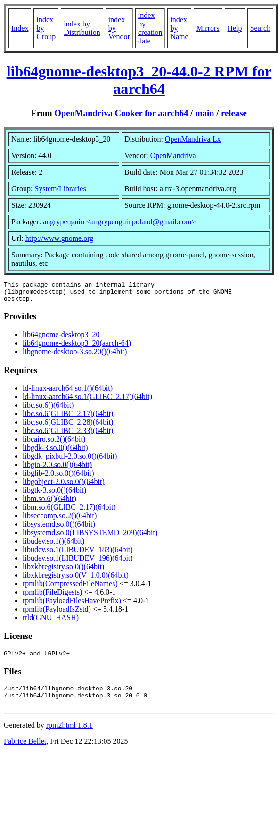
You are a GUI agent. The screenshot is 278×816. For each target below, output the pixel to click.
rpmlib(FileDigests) (52, 596)
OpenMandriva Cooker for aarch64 (121, 113)
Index (19, 28)
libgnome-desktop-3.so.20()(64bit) (75, 356)
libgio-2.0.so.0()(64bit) (57, 469)
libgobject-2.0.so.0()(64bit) (64, 486)
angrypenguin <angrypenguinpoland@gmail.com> (119, 222)
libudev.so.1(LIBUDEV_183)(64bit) (78, 554)
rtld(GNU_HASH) (51, 622)
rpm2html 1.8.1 (69, 735)
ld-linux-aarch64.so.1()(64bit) (68, 392)
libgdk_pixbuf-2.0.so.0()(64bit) (70, 460)
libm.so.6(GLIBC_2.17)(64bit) (69, 511)
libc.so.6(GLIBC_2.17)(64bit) (68, 418)
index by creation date (150, 28)
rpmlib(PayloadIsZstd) (57, 613)
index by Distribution (82, 28)
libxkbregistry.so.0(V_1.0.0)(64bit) (76, 579)
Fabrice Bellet (25, 751)
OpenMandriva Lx (193, 139)
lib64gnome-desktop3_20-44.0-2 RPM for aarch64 (139, 80)
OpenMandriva (173, 156)
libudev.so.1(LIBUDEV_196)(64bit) (78, 562)
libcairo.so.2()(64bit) (54, 443)
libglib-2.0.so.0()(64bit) (58, 477)
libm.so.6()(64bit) (49, 503)
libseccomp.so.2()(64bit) (60, 520)
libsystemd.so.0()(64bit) (59, 528)
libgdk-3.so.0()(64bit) (55, 452)
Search (260, 28)
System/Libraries (60, 189)
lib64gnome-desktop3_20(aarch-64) (77, 347)
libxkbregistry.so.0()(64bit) (63, 571)
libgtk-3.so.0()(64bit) (54, 494)
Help (235, 28)
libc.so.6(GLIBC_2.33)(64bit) (68, 435)
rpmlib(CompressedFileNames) (70, 588)
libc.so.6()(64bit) (48, 409)
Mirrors (208, 28)
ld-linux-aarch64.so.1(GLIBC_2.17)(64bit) (87, 401)
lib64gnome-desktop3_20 (61, 339)
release (234, 113)
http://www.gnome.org (59, 238)
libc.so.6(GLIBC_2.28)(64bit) (68, 426)
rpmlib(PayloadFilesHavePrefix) (72, 605)
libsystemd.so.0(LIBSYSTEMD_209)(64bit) (90, 537)
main (204, 113)
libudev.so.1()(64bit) (53, 545)
